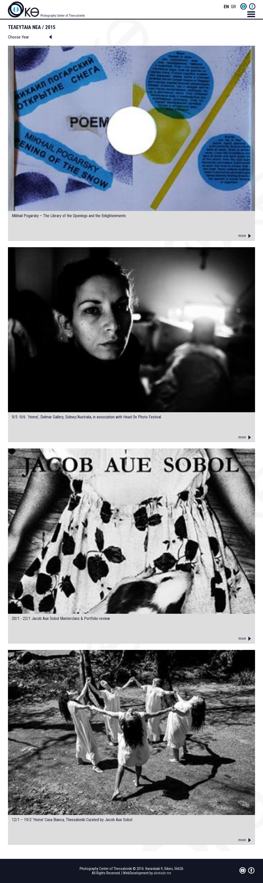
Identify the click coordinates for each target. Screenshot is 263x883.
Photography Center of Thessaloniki (62, 15)
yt (243, 6)
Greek (233, 6)
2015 (50, 27)
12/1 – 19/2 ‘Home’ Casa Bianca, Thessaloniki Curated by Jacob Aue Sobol (72, 820)
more (242, 236)
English (226, 6)
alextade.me (162, 873)
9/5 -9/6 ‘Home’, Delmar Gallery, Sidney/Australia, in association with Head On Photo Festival (86, 417)
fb (252, 6)
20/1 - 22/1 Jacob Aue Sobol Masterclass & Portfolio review (61, 618)
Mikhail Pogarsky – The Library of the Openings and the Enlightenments (69, 216)
